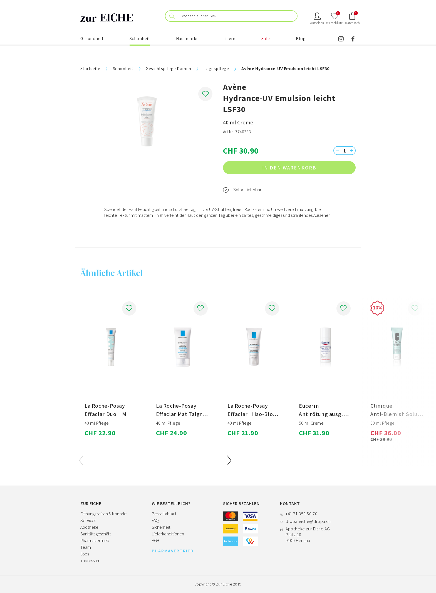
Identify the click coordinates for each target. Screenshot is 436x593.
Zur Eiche (224, 584)
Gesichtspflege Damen (168, 69)
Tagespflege (216, 69)
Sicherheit (161, 527)
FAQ (155, 520)
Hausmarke (187, 38)
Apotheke (89, 527)
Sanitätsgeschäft (95, 534)
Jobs (84, 554)
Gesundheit (91, 38)
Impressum (90, 561)
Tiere (230, 38)
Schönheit (140, 38)
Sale (265, 38)
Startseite (90, 69)
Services (88, 520)
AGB (155, 540)
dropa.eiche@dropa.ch (308, 521)
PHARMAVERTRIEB (173, 551)
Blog (301, 38)
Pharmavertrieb (94, 540)
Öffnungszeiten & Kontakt (103, 514)
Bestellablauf (164, 514)
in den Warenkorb (306, 167)
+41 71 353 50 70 (301, 514)
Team (85, 547)
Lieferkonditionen (168, 534)
